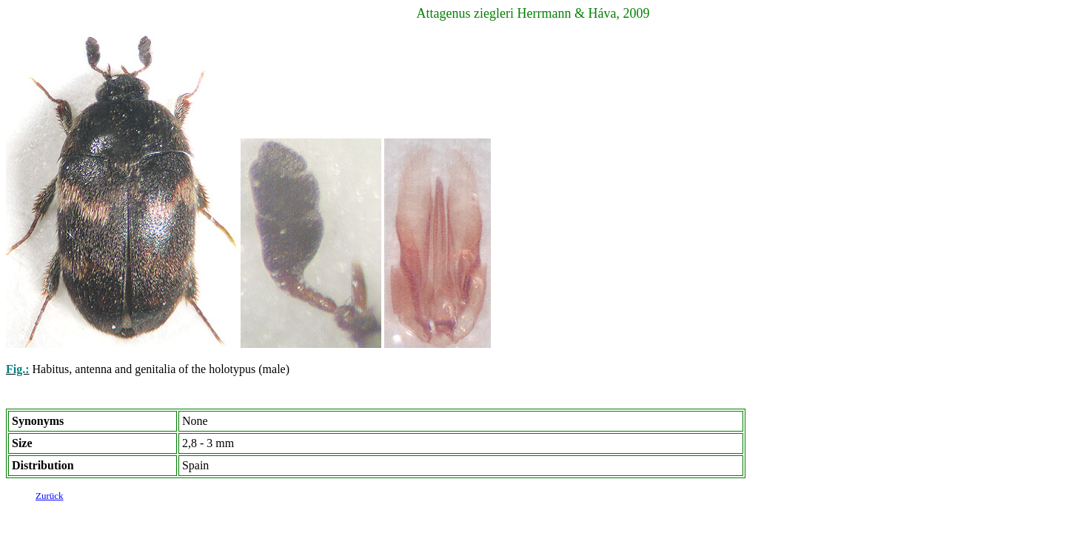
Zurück (50, 497)
